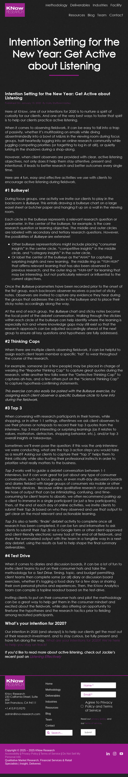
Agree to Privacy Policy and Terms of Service (98, 706)
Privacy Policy (30, 753)
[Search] (48, 733)
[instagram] (114, 753)
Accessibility (12, 753)
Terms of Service (50, 753)
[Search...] (59, 733)
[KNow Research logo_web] (15, 5)
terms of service (93, 723)
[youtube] (121, 753)
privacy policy (98, 719)
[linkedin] (108, 753)
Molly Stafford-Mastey (58, 103)
